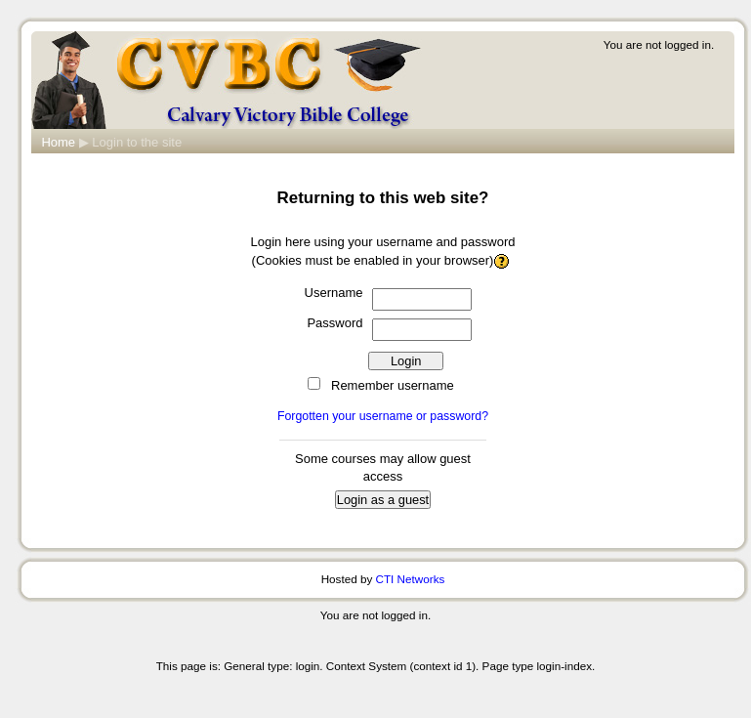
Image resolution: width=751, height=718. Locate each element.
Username (334, 292)
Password (334, 323)
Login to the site (137, 142)
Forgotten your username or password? (382, 416)
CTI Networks (410, 578)
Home (58, 142)
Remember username (392, 385)
